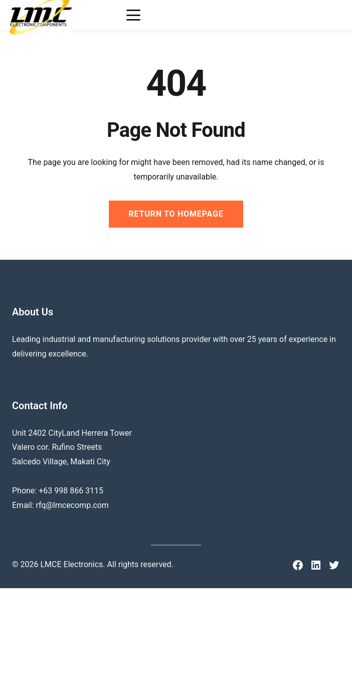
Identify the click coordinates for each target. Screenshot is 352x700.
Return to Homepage (176, 214)
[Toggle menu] (133, 15)
